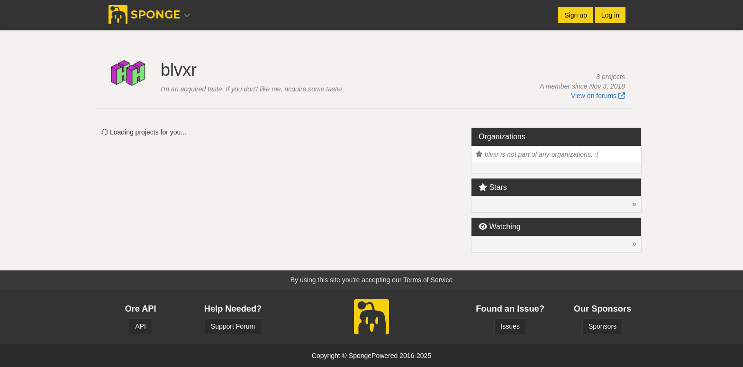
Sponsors (602, 326)
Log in (610, 15)
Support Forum (233, 326)
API (140, 326)
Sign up (575, 15)
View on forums (598, 95)
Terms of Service (428, 280)
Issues (509, 326)
